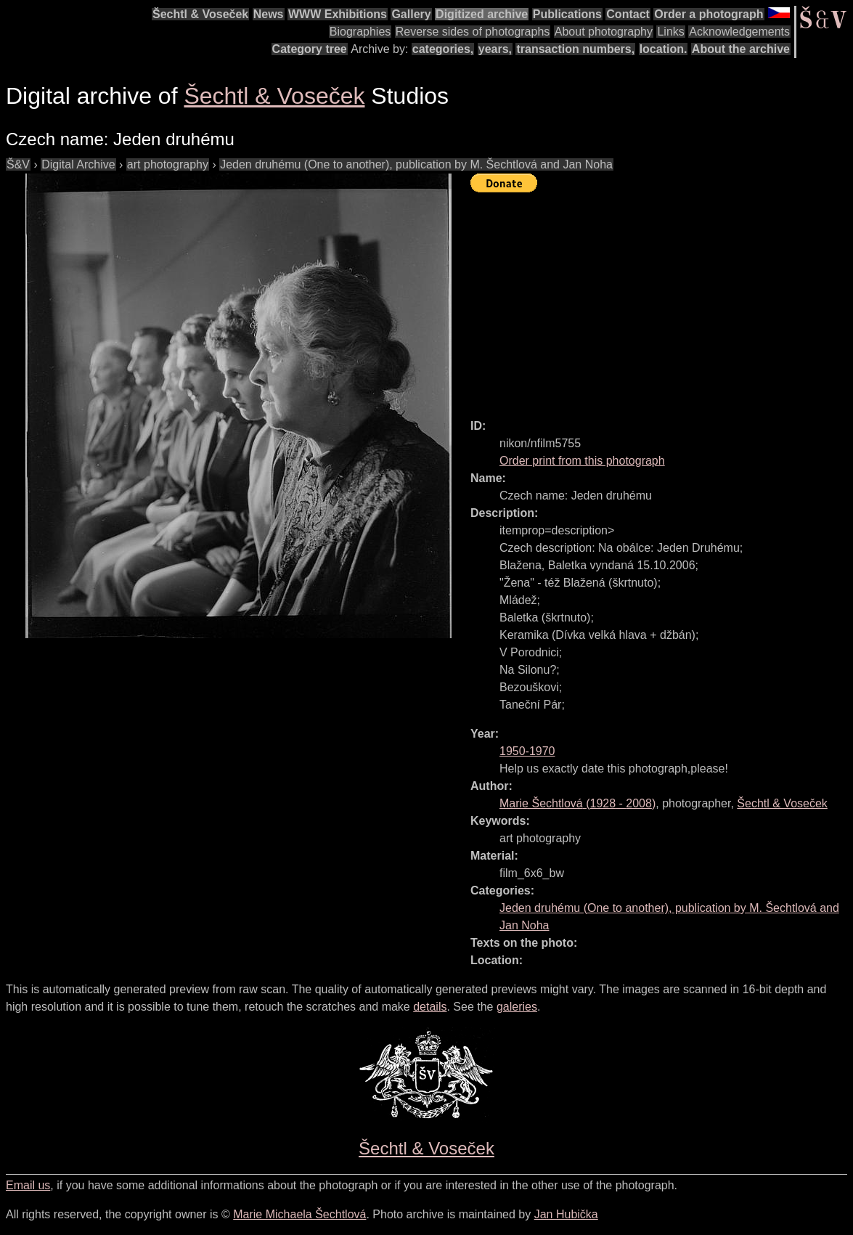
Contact (628, 14)
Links (670, 31)
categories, (442, 49)
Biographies (360, 31)
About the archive (741, 49)
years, (495, 49)
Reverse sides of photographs (473, 31)
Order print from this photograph (582, 461)
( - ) (577, 803)
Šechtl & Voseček (200, 14)
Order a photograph (708, 14)
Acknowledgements (739, 31)
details (429, 1006)
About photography (604, 31)
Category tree (309, 49)
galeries (517, 1006)
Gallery (410, 14)
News (268, 14)
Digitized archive (482, 14)
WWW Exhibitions (337, 14)
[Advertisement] (661, 299)
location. (663, 49)
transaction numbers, (575, 49)
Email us (28, 1185)
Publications (567, 14)
